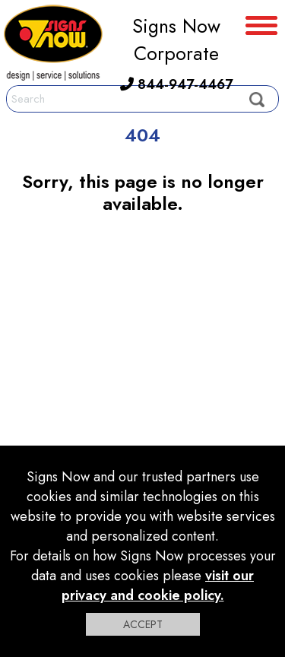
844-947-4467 (176, 84)
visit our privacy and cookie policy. (158, 585)
